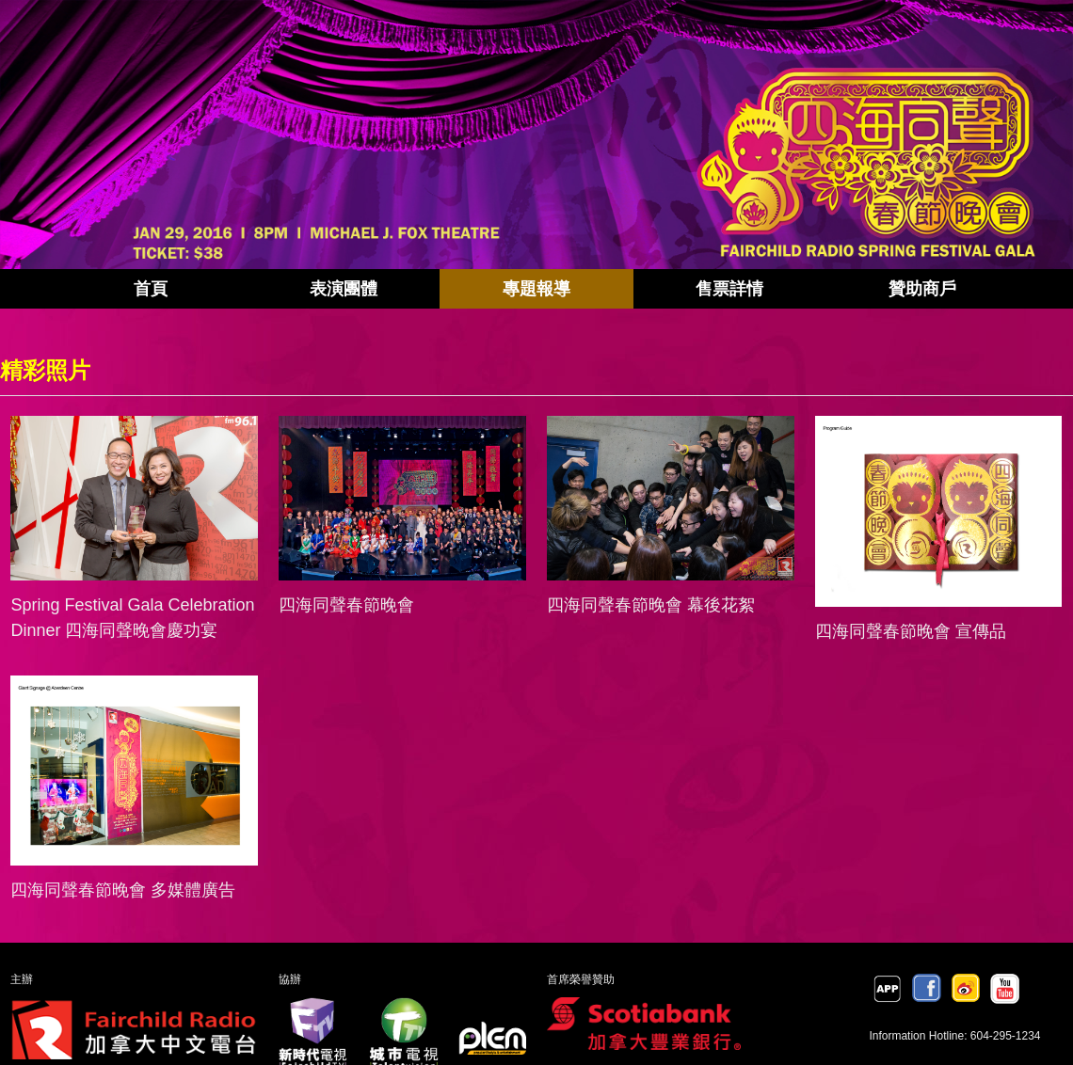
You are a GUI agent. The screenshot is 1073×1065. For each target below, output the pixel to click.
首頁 (151, 288)
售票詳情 (729, 288)
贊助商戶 (922, 288)
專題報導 (536, 288)
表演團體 (343, 288)
